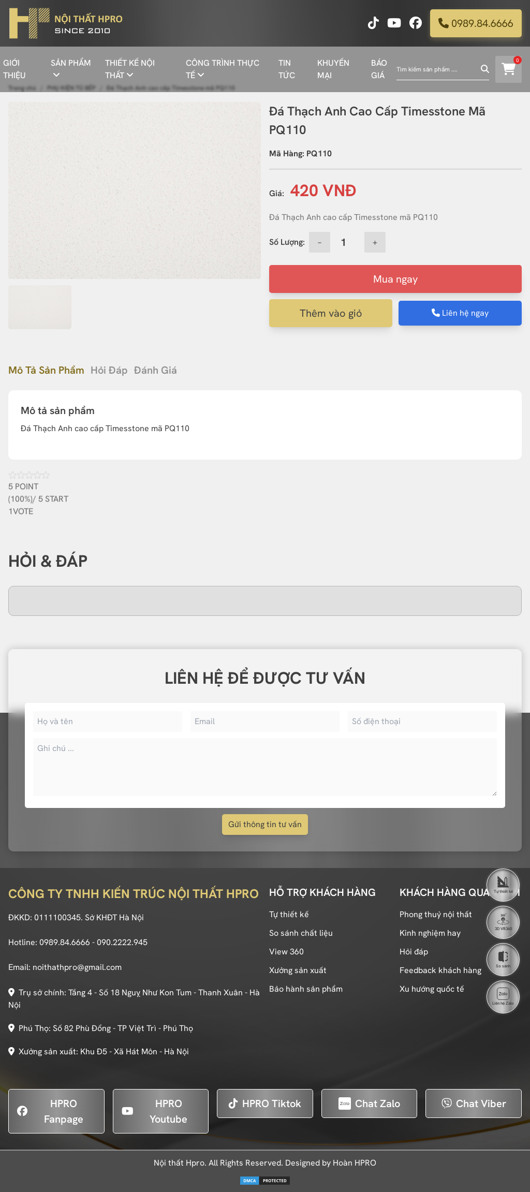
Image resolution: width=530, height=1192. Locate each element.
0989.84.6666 (475, 23)
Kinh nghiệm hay (430, 933)
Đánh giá (155, 370)
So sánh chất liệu (301, 933)
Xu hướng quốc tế (432, 988)
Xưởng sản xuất (298, 970)
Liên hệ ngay (460, 312)
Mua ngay (395, 279)
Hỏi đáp (109, 370)
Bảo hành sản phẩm (306, 988)
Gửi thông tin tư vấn (265, 824)
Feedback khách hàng (440, 970)
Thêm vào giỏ (331, 313)
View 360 (286, 951)
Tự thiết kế (289, 914)
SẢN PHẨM (71, 62)
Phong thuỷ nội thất (436, 914)
